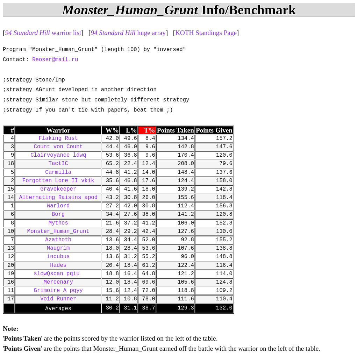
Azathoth (58, 240)
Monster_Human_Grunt (58, 231)
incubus (58, 257)
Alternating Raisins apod (58, 197)
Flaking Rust (58, 138)
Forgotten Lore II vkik (58, 181)
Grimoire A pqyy (58, 290)
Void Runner (58, 299)
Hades (58, 265)
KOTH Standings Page (206, 32)
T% (149, 130)
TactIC (58, 164)
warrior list (43, 32)
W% (112, 130)
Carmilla (58, 172)
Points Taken (175, 130)
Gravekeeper (58, 189)
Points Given (214, 130)
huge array (128, 32)
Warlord (58, 206)
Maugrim (58, 248)
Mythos (58, 223)
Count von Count (58, 147)
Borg (58, 214)
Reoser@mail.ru (55, 60)
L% (131, 130)
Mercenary (58, 282)
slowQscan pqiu (58, 274)
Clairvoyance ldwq (58, 155)
